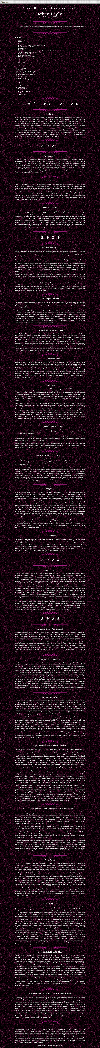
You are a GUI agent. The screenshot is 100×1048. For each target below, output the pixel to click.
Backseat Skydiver (23, 48)
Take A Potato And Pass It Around (26, 56)
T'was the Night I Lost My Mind (26, 46)
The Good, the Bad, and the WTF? (26, 53)
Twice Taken (21, 49)
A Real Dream (21, 94)
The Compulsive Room (24, 78)
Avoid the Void (22, 68)
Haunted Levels (22, 62)
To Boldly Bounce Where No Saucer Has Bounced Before (32, 45)
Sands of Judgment (23, 85)
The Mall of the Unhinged (24, 55)
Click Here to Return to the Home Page (50, 1045)
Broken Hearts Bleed (23, 79)
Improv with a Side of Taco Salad (26, 72)
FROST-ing (21, 70)
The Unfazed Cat (22, 88)
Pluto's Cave (21, 75)
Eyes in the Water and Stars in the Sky (27, 71)
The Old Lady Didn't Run (24, 77)
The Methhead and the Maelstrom (26, 74)
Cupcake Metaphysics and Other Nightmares (29, 52)
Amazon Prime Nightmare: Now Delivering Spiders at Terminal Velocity (36, 51)
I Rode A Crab (21, 87)
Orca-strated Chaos (23, 44)
